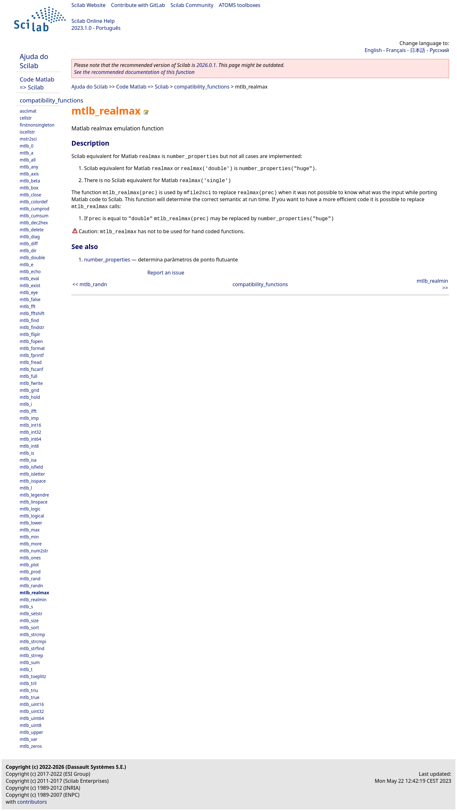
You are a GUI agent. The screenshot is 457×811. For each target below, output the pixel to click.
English (373, 50)
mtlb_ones (30, 558)
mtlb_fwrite (31, 383)
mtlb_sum (30, 662)
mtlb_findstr (32, 327)
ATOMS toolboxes (240, 5)
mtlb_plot (29, 565)
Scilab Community (191, 5)
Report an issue (165, 272)
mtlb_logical (32, 516)
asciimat (28, 111)
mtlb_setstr (31, 613)
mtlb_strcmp (32, 634)
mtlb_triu (29, 690)
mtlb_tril (28, 683)
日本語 (417, 50)
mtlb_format (32, 348)
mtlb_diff (29, 244)
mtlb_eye (29, 292)
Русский (439, 50)
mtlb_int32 (30, 432)
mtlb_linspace (34, 502)
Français (396, 50)
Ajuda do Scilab (34, 61)
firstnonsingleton (37, 125)
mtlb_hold (30, 397)
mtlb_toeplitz (33, 676)
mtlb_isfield (31, 467)
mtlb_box (29, 188)
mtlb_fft (28, 306)
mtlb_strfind (32, 648)
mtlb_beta (30, 181)
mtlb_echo (30, 271)
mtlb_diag (30, 237)
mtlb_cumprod (34, 209)
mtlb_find (29, 320)
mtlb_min (29, 537)
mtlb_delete (31, 230)
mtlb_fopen (31, 341)
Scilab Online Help (93, 20)
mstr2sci (28, 139)
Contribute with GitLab (138, 5)
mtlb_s (26, 606)
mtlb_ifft (28, 411)
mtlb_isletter (32, 474)
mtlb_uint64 (32, 718)
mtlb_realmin (33, 600)
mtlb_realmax (34, 593)
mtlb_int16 (30, 425)
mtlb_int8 (29, 446)
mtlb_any (29, 167)
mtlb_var (28, 739)
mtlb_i (26, 404)
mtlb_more (31, 544)
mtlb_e (26, 264)
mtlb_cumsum (34, 216)
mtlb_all (28, 160)
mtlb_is (27, 453)
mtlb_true (29, 697)
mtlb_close (30, 195)
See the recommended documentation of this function (134, 72)
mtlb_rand (30, 579)
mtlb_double (32, 257)
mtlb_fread (31, 362)
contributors (32, 801)
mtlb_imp (29, 418)
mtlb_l (26, 488)
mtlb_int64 (30, 439)
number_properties (107, 259)
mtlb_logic (30, 509)
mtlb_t (26, 669)
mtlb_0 (26, 146)
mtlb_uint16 (32, 704)
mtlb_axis (29, 174)
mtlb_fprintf (32, 355)
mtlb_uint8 (31, 725)
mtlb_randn (31, 586)
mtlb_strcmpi (33, 641)
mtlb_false (30, 299)
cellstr (26, 118)
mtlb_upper (31, 732)
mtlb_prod (30, 572)
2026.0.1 (206, 65)
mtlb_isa (28, 460)
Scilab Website (88, 5)
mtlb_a (26, 153)
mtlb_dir (28, 250)
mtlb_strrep (31, 655)
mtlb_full (28, 376)
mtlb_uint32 (32, 711)
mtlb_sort (29, 627)
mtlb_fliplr (30, 334)
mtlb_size (29, 620)
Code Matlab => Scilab (37, 83)
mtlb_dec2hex (34, 223)
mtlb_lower (31, 523)
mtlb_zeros (31, 746)
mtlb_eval (29, 278)
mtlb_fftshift (32, 313)
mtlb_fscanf (31, 369)
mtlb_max (30, 530)
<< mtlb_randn (89, 284)
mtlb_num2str (34, 551)
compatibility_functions (51, 100)
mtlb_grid (29, 390)
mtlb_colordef (34, 202)
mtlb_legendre (34, 495)
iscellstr (27, 132)
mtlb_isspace (33, 481)
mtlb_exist (30, 285)
